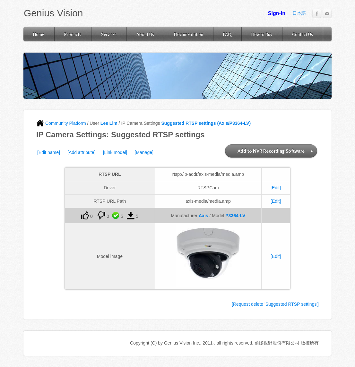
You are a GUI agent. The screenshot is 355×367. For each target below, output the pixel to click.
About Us (145, 34)
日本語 (299, 13)
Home (38, 34)
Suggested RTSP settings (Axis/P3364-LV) (206, 123)
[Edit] (276, 187)
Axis (203, 215)
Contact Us (302, 34)
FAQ (227, 34)
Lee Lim (108, 123)
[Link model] (115, 152)
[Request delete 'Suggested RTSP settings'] (275, 304)
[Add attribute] (81, 152)
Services (109, 34)
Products (72, 34)
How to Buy (261, 34)
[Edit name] (48, 152)
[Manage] (144, 152)
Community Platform (61, 123)
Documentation (188, 34)
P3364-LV (235, 215)
